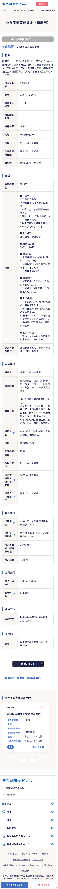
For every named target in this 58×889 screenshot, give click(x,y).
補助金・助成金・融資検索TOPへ (25, 678)
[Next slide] (32, 760)
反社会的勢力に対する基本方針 (15, 865)
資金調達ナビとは (15, 787)
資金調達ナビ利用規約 (21, 859)
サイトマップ (38, 859)
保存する (45, 884)
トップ (4, 10)
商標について (35, 865)
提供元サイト (28, 664)
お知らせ (10, 794)
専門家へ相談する (14, 884)
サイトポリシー (14, 854)
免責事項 (44, 854)
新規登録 (42, 4)
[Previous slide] (23, 760)
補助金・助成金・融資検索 (24, 10)
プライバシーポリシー (30, 854)
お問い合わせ (47, 865)
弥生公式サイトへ (28, 871)
